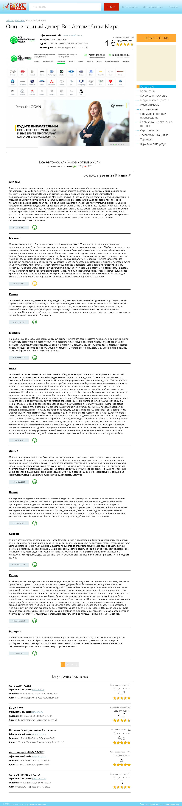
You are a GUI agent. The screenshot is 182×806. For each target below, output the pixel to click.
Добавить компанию (153, 7)
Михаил (14, 238)
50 (129, 774)
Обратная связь (130, 7)
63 (129, 729)
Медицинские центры (154, 100)
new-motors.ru (39, 756)
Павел (13, 492)
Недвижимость (149, 104)
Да (74, 166)
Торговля (146, 139)
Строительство (150, 130)
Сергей (14, 533)
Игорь (13, 575)
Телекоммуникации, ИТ (155, 135)
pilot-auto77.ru (39, 778)
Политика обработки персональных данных (159, 804)
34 (132, 37)
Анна (12, 368)
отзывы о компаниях (36, 804)
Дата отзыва (107, 175)
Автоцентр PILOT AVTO (24, 774)
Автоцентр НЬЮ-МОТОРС (26, 752)
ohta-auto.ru (38, 689)
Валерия (15, 631)
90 (129, 752)
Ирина (13, 294)
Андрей (14, 182)
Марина (14, 332)
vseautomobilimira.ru (72, 35)
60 (129, 685)
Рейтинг (122, 175)
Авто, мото (147, 86)
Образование (149, 109)
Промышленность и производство (153, 115)
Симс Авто (16, 707)
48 (129, 707)
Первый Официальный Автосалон (32, 730)
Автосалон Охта (20, 685)
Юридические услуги (153, 144)
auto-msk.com (39, 734)
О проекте (174, 7)
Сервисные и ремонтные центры (156, 124)
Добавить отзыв (156, 38)
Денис (13, 451)
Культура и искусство (153, 95)
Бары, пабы (147, 91)
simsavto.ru (37, 711)
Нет (86, 166)
